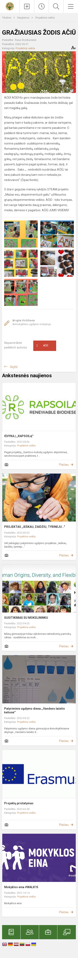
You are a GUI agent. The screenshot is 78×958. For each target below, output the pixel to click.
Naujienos (23, 17)
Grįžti (13, 367)
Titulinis (7, 17)
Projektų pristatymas (18, 803)
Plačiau (64, 464)
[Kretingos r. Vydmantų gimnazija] (10, 6)
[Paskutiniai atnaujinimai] (41, 6)
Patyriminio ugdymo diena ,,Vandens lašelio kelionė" (34, 710)
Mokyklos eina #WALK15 (21, 887)
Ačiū (42, 345)
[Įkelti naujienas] (27, 6)
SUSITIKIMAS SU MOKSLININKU (26, 617)
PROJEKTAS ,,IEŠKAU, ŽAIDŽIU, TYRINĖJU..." (34, 526)
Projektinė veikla (45, 17)
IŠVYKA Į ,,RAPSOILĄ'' (18, 436)
